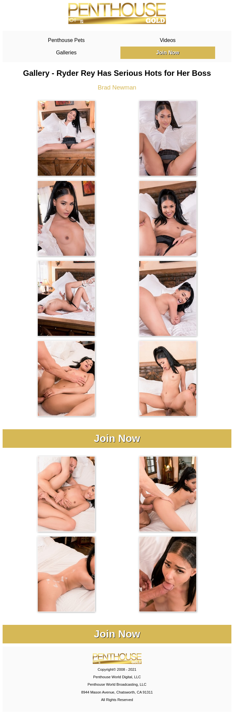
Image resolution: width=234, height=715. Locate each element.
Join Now (167, 52)
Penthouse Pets (66, 40)
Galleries (66, 52)
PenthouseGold (117, 13)
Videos (168, 40)
